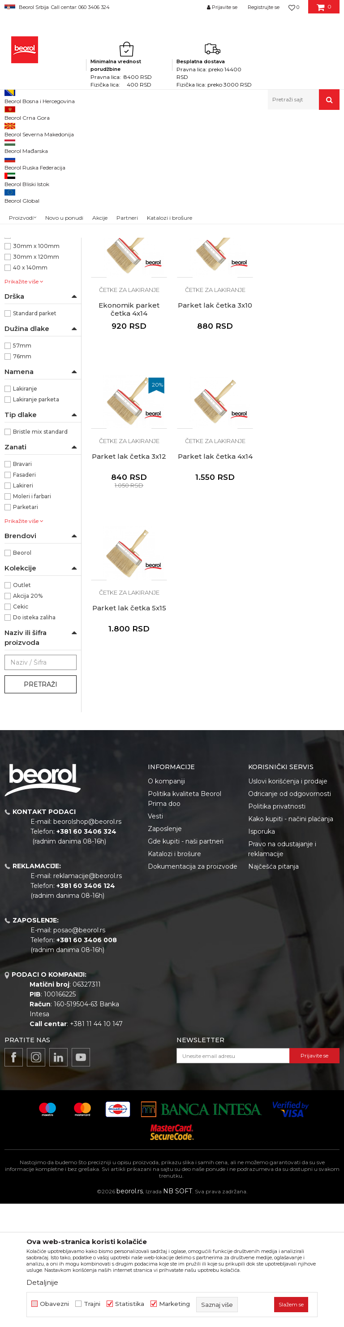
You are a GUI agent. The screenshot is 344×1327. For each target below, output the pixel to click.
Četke (152, 129)
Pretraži (40, 808)
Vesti (155, 939)
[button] (304, 99)
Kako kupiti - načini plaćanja (290, 942)
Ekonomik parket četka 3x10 (129, 282)
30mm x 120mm (36, 380)
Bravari (22, 587)
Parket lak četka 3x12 (215, 429)
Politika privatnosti (276, 930)
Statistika (129, 1304)
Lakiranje (25, 512)
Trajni (92, 1304)
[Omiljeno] (293, 7)
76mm (22, 479)
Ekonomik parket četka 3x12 (215, 282)
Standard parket (34, 436)
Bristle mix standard (40, 555)
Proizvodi (39, 129)
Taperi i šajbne (28, 281)
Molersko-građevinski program (98, 129)
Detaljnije (42, 1282)
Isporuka (261, 955)
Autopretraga (188, 143)
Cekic (20, 730)
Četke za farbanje (34, 227)
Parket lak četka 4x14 (301, 429)
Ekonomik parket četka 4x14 (301, 282)
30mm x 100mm (36, 369)
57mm (22, 469)
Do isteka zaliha (34, 740)
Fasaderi (24, 598)
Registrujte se (264, 7)
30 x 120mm (30, 358)
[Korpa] (324, 10)
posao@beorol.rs (79, 1053)
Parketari (25, 630)
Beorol (12, 129)
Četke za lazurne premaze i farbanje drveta (40, 191)
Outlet (22, 708)
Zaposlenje (165, 952)
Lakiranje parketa (36, 522)
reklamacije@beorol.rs (87, 999)
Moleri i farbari (32, 619)
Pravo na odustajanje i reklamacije (282, 972)
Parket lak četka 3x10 (129, 429)
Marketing (174, 1304)
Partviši (18, 259)
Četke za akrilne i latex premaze (35, 211)
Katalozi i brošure (174, 977)
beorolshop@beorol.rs (87, 945)
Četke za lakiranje (32, 238)
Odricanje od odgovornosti (289, 917)
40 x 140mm (30, 390)
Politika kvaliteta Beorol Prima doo (184, 922)
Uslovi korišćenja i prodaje (287, 905)
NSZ (24, 315)
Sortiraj (229, 143)
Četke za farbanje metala (38, 170)
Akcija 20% (28, 719)
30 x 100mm (30, 347)
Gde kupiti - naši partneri (186, 965)
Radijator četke (29, 248)
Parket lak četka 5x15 (129, 580)
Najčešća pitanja (273, 990)
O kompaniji (166, 905)
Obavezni (54, 1304)
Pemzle (20, 270)
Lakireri (23, 608)
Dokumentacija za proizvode (192, 990)
